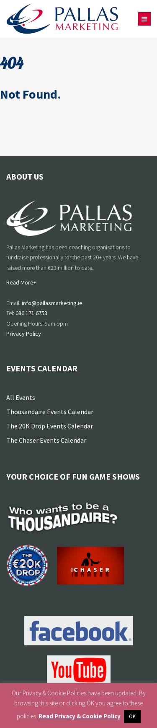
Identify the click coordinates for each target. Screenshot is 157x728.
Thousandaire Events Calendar (49, 411)
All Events (20, 397)
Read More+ (21, 282)
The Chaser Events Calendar (46, 440)
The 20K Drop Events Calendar (49, 426)
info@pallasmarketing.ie (52, 303)
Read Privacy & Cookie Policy (80, 716)
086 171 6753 (31, 313)
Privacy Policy (23, 333)
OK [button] (132, 716)
